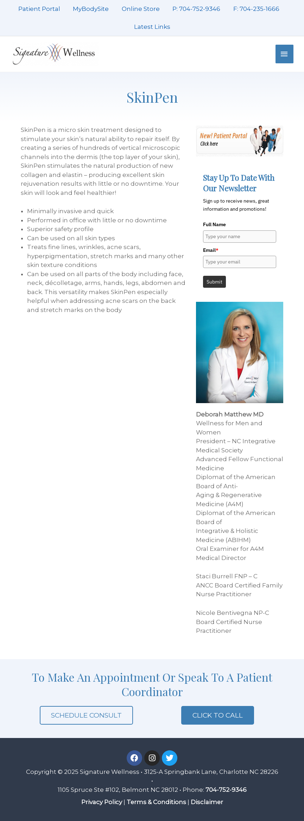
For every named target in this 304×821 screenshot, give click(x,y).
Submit (214, 282)
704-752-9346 (226, 789)
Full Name (214, 224)
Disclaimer (207, 802)
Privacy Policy (101, 802)
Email (210, 250)
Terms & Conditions (156, 802)
